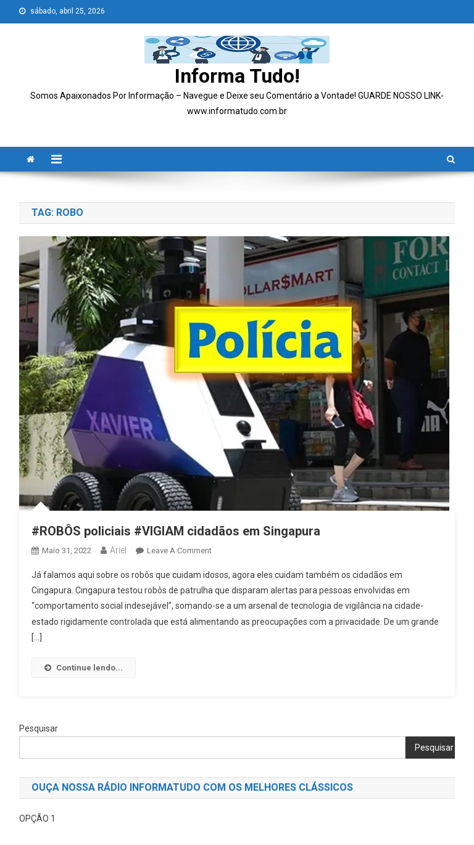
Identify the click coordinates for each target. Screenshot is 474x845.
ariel (118, 550)
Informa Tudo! (237, 76)
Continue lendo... (83, 667)
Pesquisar (38, 728)
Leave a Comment (179, 550)
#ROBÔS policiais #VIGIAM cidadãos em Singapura (177, 531)
